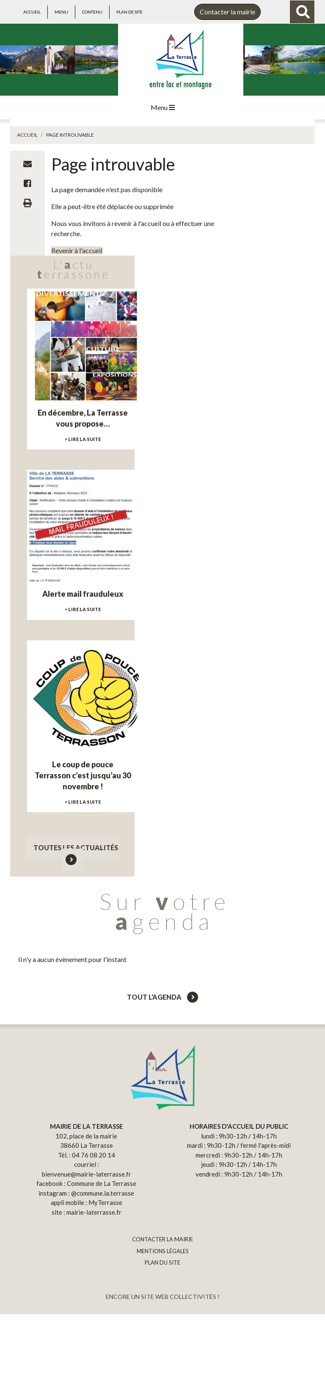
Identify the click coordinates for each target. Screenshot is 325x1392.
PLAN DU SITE (162, 1262)
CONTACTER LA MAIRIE (162, 1239)
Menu (61, 11)
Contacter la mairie (227, 12)
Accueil (32, 11)
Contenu (92, 11)
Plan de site (129, 11)
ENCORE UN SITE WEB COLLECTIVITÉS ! (163, 1296)
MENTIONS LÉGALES (163, 1251)
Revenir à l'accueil (76, 250)
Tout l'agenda (162, 997)
